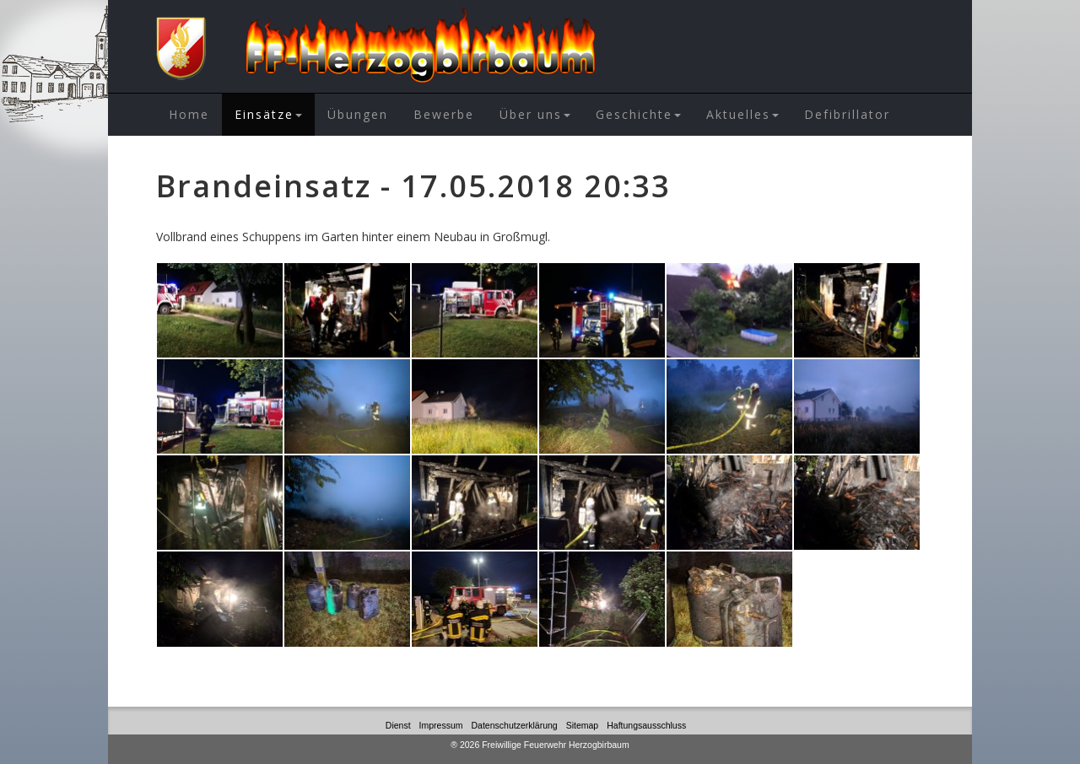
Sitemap (582, 725)
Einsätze (268, 114)
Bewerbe (443, 114)
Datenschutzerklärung (515, 725)
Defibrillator (847, 114)
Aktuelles (742, 114)
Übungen (357, 114)
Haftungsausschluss (646, 725)
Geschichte (638, 114)
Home (189, 114)
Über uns (535, 114)
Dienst (398, 725)
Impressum (441, 725)
